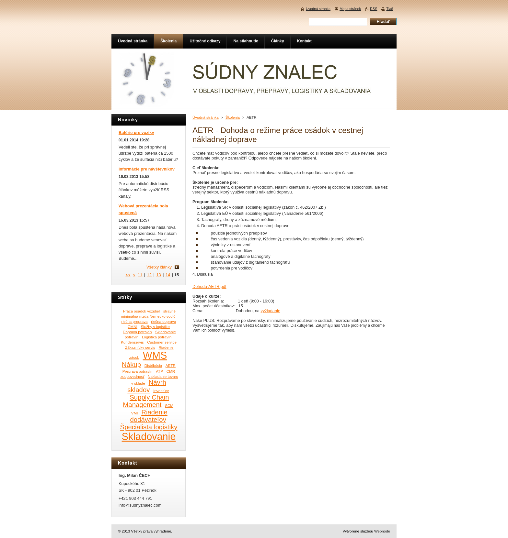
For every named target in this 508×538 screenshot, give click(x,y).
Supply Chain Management (146, 401)
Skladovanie (149, 436)
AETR (171, 365)
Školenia (232, 117)
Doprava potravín (137, 332)
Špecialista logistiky (149, 427)
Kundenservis (132, 342)
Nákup (131, 364)
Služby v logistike (155, 326)
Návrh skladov (146, 386)
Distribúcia (153, 365)
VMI (134, 413)
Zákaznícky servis (140, 347)
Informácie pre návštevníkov (147, 169)
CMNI (132, 326)
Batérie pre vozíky (136, 132)
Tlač (389, 9)
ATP (159, 371)
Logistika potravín (156, 337)
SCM (169, 405)
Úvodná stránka (205, 117)
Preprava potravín (137, 371)
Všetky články (159, 267)
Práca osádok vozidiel (141, 311)
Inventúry (161, 391)
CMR (171, 371)
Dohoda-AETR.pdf (209, 286)
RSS (373, 9)
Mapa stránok (350, 9)
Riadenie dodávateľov (148, 416)
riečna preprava (134, 321)
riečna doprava (163, 321)
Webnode (382, 531)
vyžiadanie (270, 310)
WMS (155, 355)
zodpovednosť (132, 376)
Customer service (162, 342)
